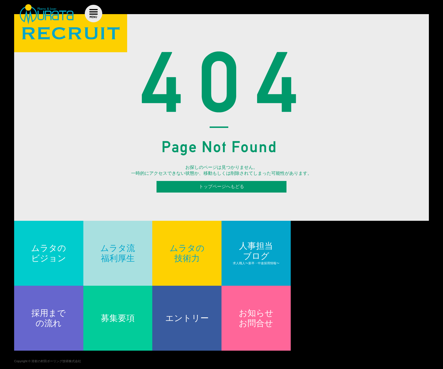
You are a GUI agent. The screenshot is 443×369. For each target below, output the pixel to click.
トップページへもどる (221, 186)
